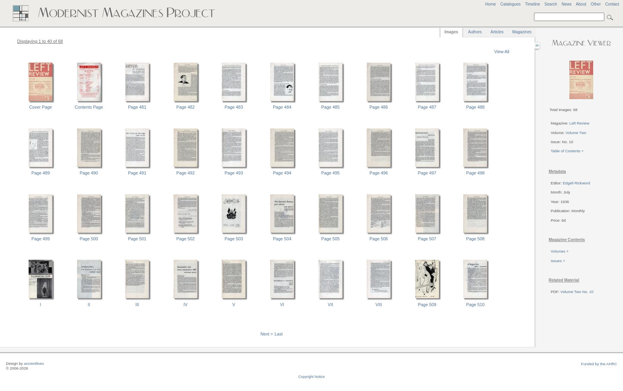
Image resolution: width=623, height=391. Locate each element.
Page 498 (475, 173)
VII (330, 304)
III (137, 304)
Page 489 (40, 173)
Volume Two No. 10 (577, 291)
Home (490, 4)
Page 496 (379, 173)
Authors (475, 32)
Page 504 (282, 238)
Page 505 (330, 238)
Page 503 (233, 238)
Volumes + (560, 251)
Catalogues (510, 4)
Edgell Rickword (576, 183)
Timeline (532, 4)
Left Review (579, 123)
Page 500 (89, 238)
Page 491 (137, 173)
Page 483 (233, 107)
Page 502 (185, 238)
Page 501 (137, 238)
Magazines (521, 32)
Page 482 (185, 107)
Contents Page (89, 107)
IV (186, 304)
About (581, 4)
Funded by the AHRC (599, 364)
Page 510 (475, 304)
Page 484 (282, 107)
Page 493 (233, 173)
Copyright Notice (311, 377)
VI (282, 304)
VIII (378, 304)
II (89, 304)
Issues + (558, 261)
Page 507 (427, 238)
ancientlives (34, 363)
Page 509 (427, 304)
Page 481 (137, 107)
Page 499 (40, 238)
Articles (497, 32)
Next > (267, 334)
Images (451, 32)
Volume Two (575, 132)
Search (550, 4)
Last (278, 334)
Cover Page (40, 107)
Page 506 (379, 238)
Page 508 (475, 238)
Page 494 (282, 173)
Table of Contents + (567, 151)
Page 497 (427, 173)
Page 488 (475, 107)
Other (596, 4)
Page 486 (379, 107)
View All (501, 51)
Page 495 (330, 173)
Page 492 (185, 173)
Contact (612, 4)
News (566, 4)
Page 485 (330, 107)
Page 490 (89, 173)
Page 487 (427, 107)
